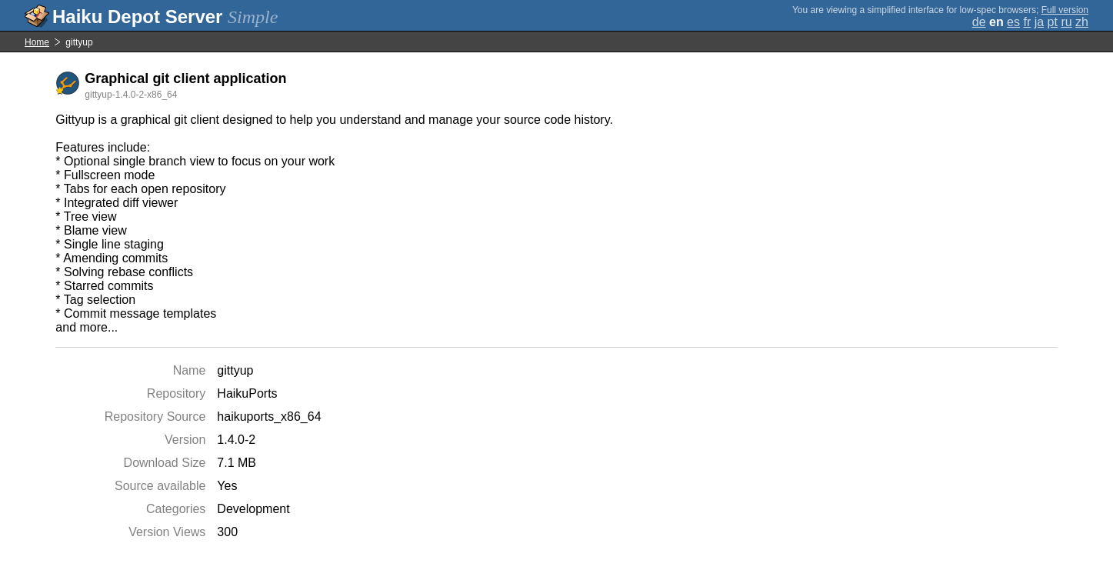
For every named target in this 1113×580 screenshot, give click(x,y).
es (1013, 21)
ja (1039, 21)
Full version (1064, 10)
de (979, 21)
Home (37, 42)
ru (1066, 21)
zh (1081, 21)
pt (1053, 21)
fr (1027, 21)
